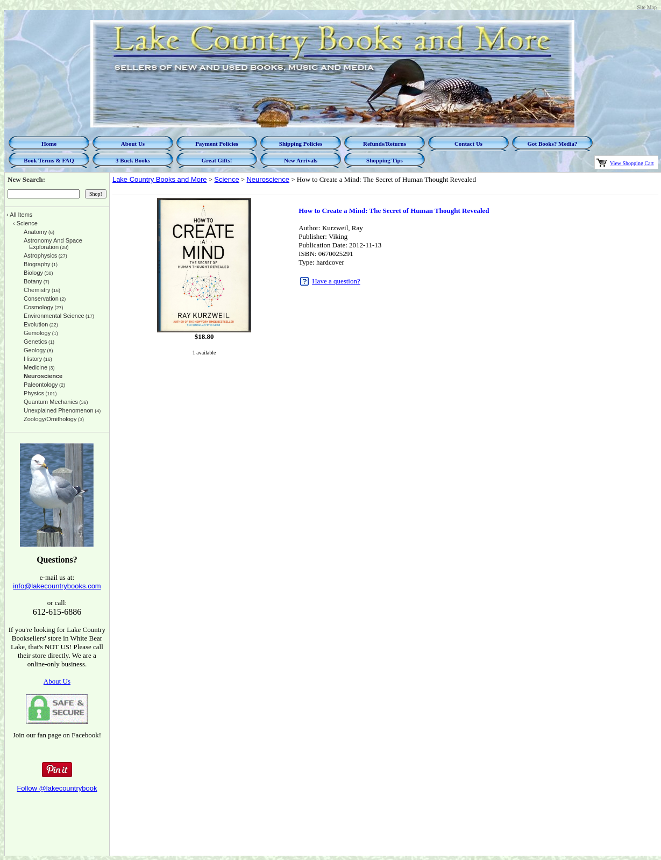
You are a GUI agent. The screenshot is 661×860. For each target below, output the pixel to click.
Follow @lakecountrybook (57, 788)
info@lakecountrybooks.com (57, 586)
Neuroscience (267, 179)
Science (226, 179)
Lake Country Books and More (159, 179)
